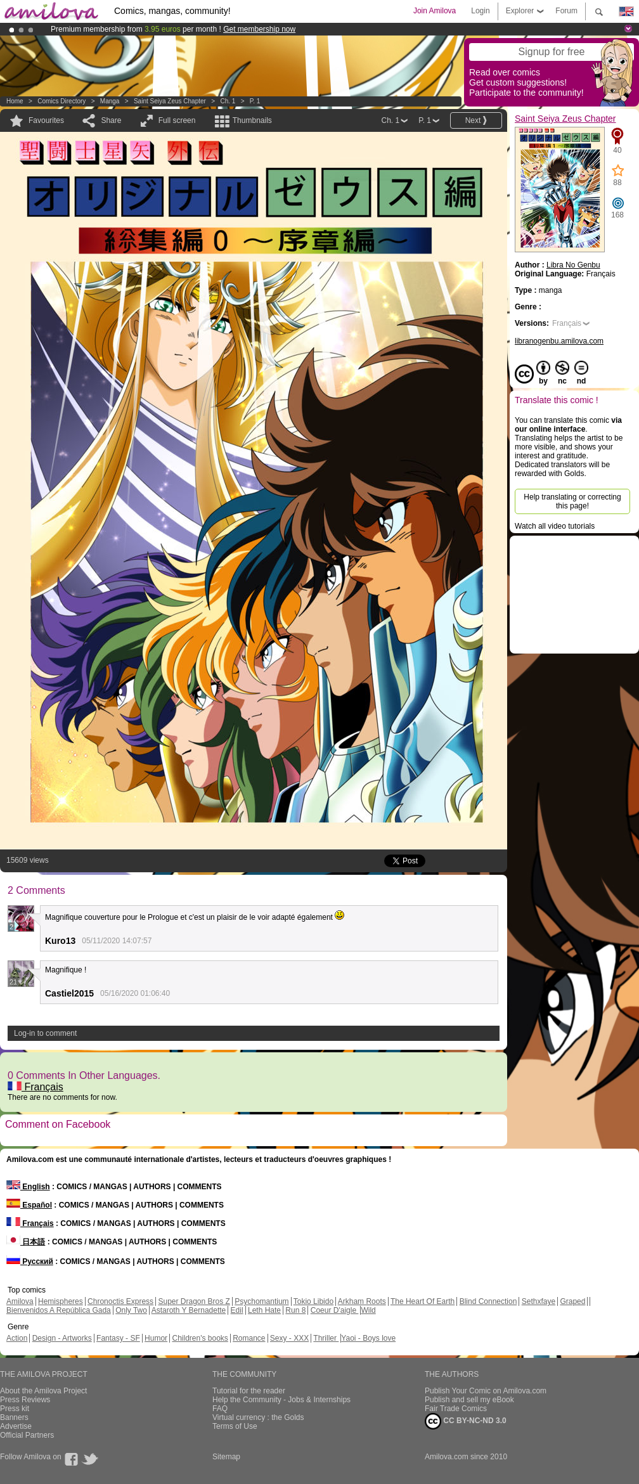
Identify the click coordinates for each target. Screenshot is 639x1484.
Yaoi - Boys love (368, 1338)
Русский (29, 1261)
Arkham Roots (362, 1301)
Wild (368, 1310)
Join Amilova (434, 10)
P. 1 (255, 101)
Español (29, 1205)
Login (480, 10)
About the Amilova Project (43, 1390)
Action (16, 1338)
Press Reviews (25, 1399)
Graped (572, 1301)
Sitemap (226, 1456)
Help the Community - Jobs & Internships (281, 1399)
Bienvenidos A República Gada (58, 1310)
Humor (156, 1338)
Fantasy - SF (118, 1338)
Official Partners (27, 1435)
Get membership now (259, 29)
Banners (14, 1417)
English (28, 1186)
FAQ (220, 1408)
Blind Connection (488, 1301)
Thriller (326, 1338)
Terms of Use (234, 1426)
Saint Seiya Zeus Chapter (170, 101)
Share (111, 120)
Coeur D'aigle (335, 1310)
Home (14, 101)
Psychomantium (261, 1301)
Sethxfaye (538, 1301)
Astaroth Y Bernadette (189, 1310)
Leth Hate (264, 1310)
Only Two (131, 1310)
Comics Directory (61, 101)
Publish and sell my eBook (469, 1399)
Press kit (14, 1408)
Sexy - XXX (289, 1338)
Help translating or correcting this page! (572, 501)
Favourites (46, 120)
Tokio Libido (313, 1301)
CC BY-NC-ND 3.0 (466, 1421)
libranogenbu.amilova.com (559, 341)
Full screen (177, 120)
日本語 (25, 1241)
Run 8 (295, 1310)
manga (110, 101)
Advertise (16, 1426)
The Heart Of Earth (422, 1301)
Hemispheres (60, 1301)
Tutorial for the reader (248, 1390)
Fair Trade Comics (456, 1408)
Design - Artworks (62, 1338)
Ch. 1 (227, 101)
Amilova (20, 1301)
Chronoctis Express (120, 1301)
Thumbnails (252, 120)
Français (35, 1086)
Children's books (200, 1338)
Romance (249, 1338)
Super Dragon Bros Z (193, 1301)
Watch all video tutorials (555, 526)
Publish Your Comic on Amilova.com (485, 1390)
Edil (237, 1310)
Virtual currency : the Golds (258, 1417)
